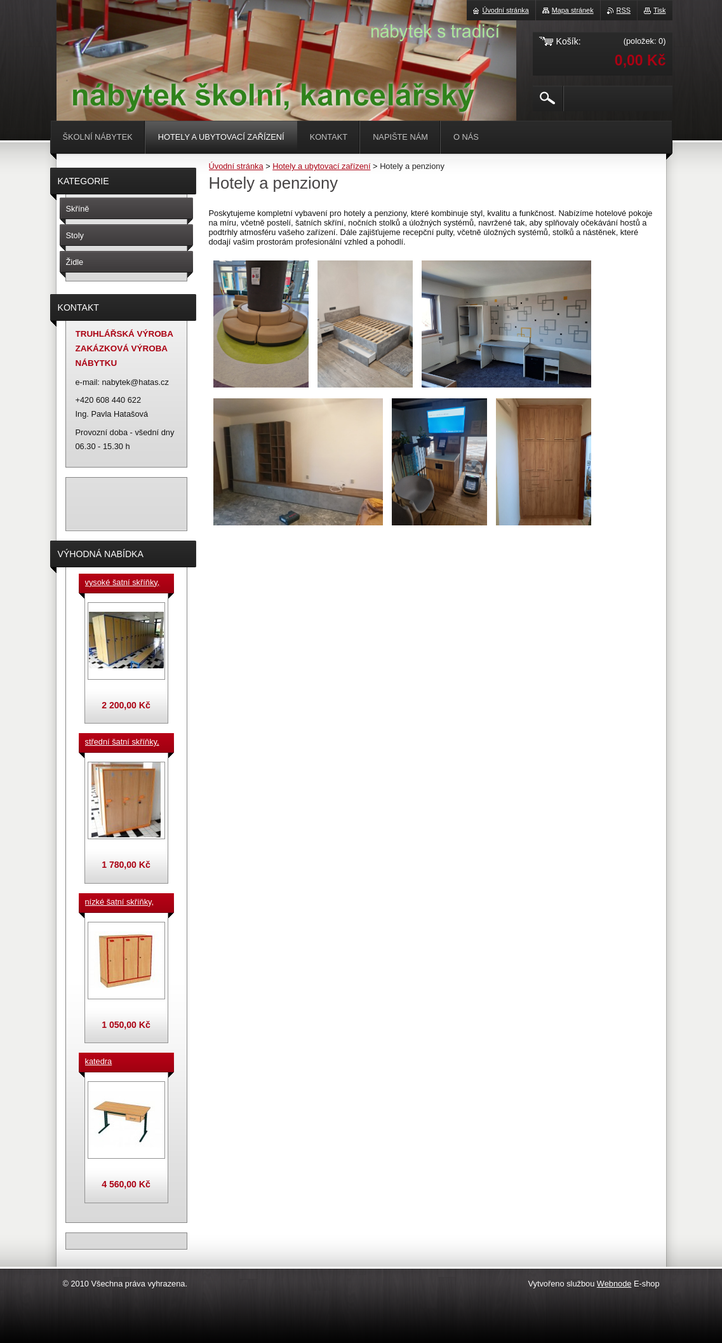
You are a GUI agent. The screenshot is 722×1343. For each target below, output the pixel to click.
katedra (98, 1061)
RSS (624, 10)
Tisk (659, 10)
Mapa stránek (573, 10)
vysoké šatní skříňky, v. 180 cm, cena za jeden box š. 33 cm (122, 583)
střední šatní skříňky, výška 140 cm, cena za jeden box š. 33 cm (124, 742)
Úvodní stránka (236, 166)
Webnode (614, 1283)
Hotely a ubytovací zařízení (321, 166)
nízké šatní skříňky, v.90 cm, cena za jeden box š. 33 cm (119, 902)
